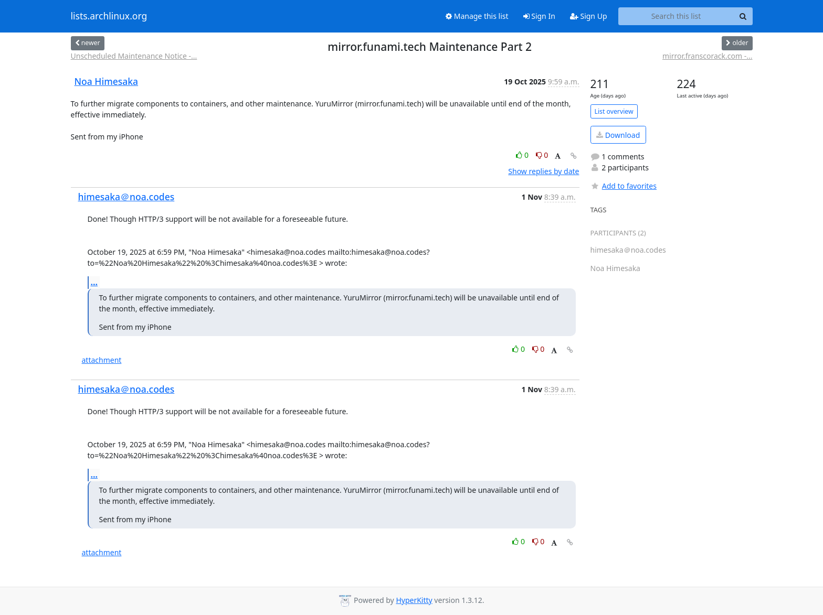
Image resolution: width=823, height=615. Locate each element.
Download (618, 135)
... (94, 282)
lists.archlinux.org (109, 16)
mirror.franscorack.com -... (707, 56)
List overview (614, 111)
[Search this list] (676, 16)
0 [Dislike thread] (542, 155)
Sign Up (588, 16)
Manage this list (477, 16)
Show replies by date (543, 171)
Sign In (539, 16)
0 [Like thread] (523, 155)
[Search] (743, 16)
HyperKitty (414, 600)
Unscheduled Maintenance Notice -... (134, 56)
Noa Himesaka (107, 81)
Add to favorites (623, 186)
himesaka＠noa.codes (126, 196)
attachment (102, 360)
